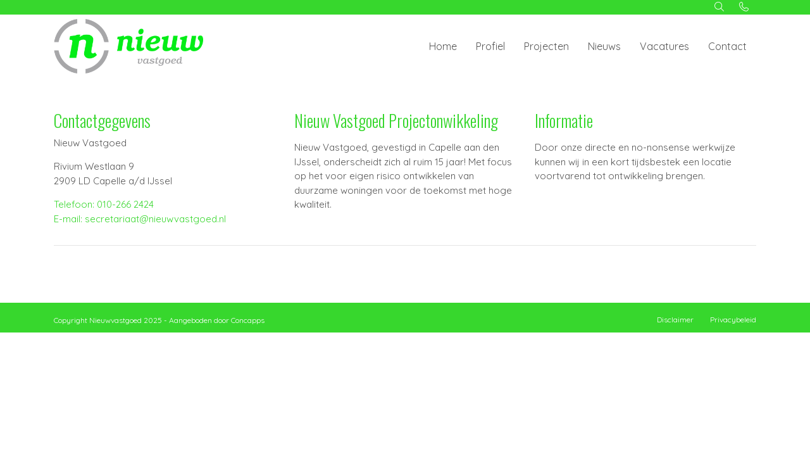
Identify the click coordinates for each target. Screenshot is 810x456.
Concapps (248, 320)
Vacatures (664, 46)
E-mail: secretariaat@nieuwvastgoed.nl (140, 219)
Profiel (490, 46)
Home (443, 46)
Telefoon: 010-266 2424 (104, 204)
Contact (727, 46)
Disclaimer (675, 319)
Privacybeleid (733, 319)
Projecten (546, 46)
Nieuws (604, 46)
